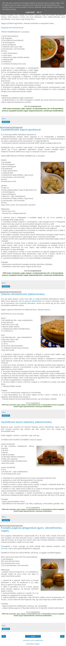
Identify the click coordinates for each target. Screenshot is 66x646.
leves (3, 548)
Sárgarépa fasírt (7, 28)
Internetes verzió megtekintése (33, 640)
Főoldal (33, 636)
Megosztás (6, 122)
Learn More (30, 12)
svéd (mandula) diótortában (25, 303)
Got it (39, 12)
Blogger (37, 644)
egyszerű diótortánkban (33, 301)
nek (6, 548)
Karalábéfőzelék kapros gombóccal (21, 129)
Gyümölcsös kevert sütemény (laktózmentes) (26, 422)
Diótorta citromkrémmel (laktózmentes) (23, 294)
